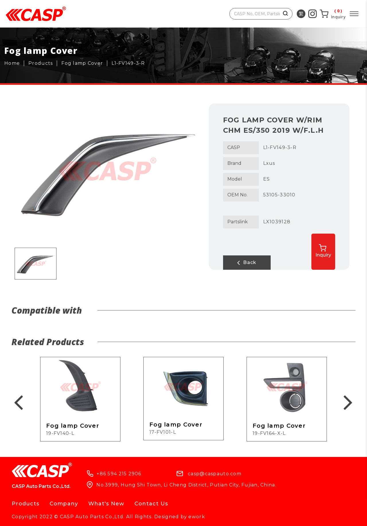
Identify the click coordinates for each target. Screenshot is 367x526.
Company (64, 503)
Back (246, 262)
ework (196, 516)
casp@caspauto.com (214, 473)
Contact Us (151, 503)
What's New (106, 503)
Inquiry (324, 251)
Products (25, 503)
